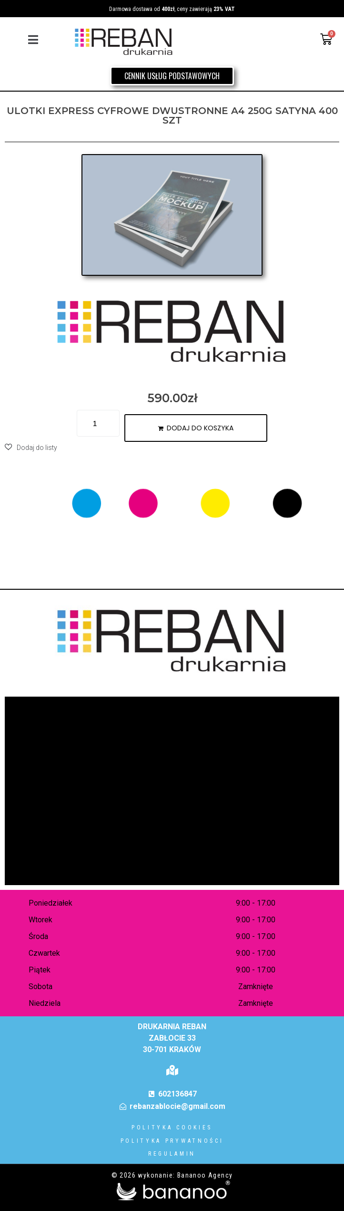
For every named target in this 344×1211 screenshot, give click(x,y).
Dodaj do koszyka (200, 428)
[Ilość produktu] (98, 423)
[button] (33, 39)
